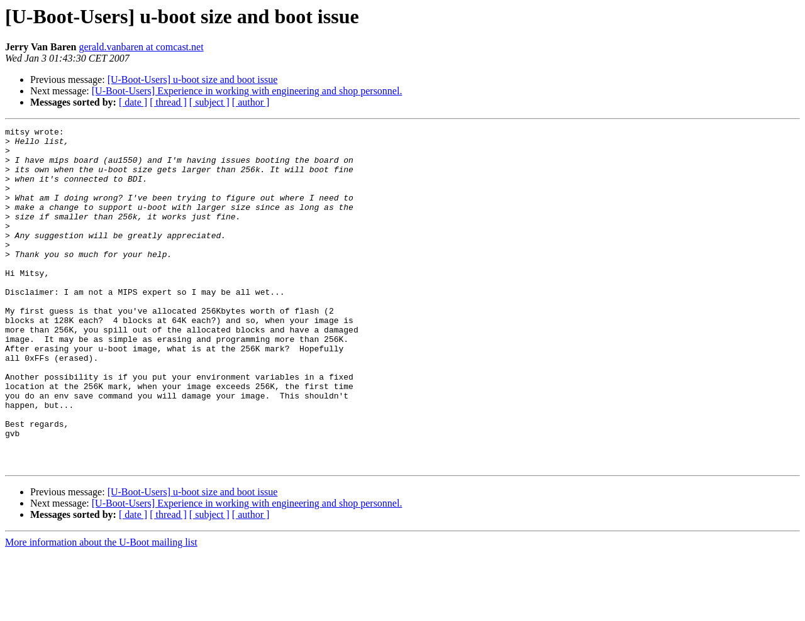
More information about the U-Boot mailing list (101, 610)
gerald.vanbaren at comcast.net (141, 46)
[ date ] (133, 102)
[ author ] (251, 102)
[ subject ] (209, 102)
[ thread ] (168, 102)
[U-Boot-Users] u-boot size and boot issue (193, 79)
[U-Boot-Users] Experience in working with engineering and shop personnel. (247, 90)
